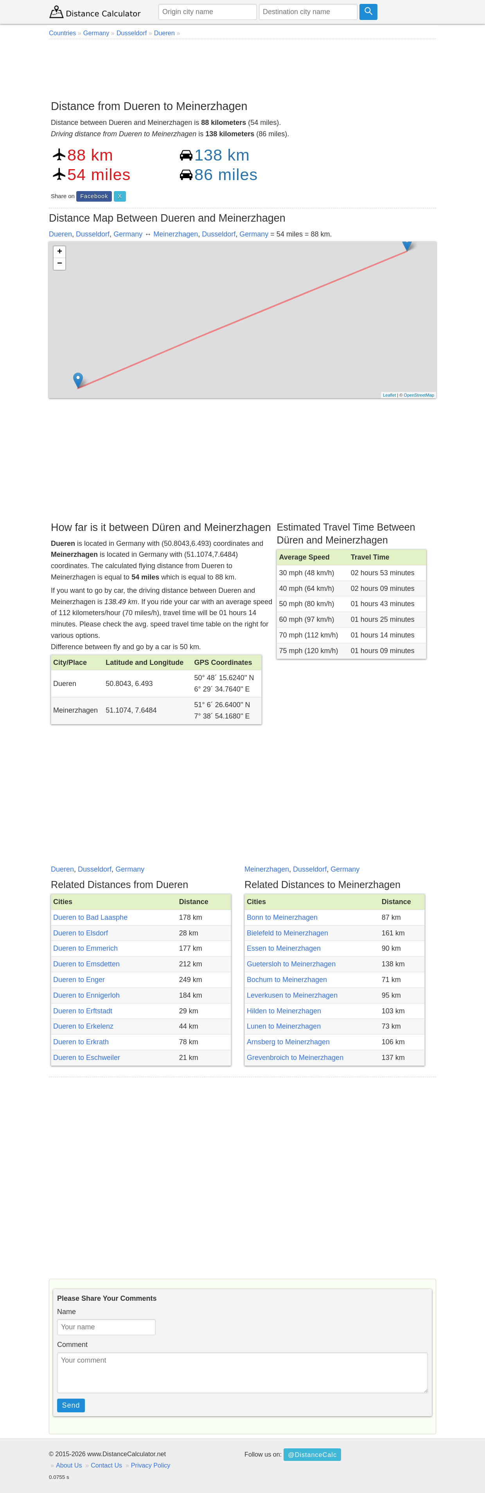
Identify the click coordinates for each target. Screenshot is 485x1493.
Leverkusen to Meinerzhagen (292, 995)
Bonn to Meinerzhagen (282, 917)
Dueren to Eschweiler (86, 1058)
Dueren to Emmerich (85, 948)
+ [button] (59, 252)
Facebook (94, 196)
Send (71, 1405)
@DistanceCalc (312, 1454)
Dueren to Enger (79, 980)
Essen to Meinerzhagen (284, 948)
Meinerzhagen (175, 234)
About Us (69, 1465)
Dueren (60, 234)
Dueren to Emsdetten (86, 964)
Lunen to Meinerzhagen (284, 1026)
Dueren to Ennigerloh (86, 995)
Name (66, 1312)
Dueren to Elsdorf (80, 933)
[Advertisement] (242, 66)
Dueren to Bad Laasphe (90, 917)
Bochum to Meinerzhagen (287, 980)
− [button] (59, 264)
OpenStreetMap (419, 395)
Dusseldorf (93, 234)
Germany (127, 234)
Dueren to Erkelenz (83, 1026)
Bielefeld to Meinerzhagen (287, 933)
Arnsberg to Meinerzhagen (288, 1042)
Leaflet (389, 395)
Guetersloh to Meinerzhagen (291, 964)
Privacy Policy (151, 1465)
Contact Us (106, 1465)
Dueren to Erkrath (81, 1042)
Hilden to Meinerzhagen (284, 1011)
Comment (72, 1345)
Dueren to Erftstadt (82, 1011)
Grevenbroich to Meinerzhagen (295, 1058)
